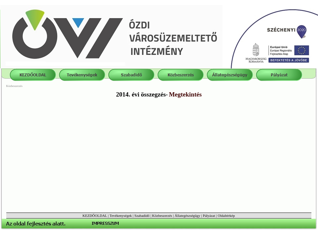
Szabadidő (142, 216)
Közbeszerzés (162, 216)
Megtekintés (185, 94)
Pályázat (209, 216)
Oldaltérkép (226, 216)
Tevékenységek (120, 216)
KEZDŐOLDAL (95, 216)
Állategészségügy (187, 216)
